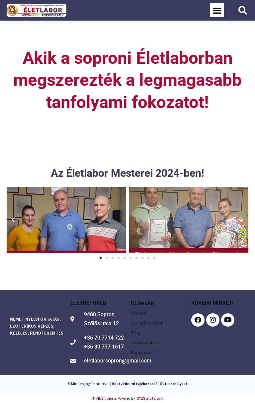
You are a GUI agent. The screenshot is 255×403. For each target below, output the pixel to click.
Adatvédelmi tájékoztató (135, 383)
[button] (217, 10)
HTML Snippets (104, 398)
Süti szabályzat (174, 383)
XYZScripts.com (150, 398)
